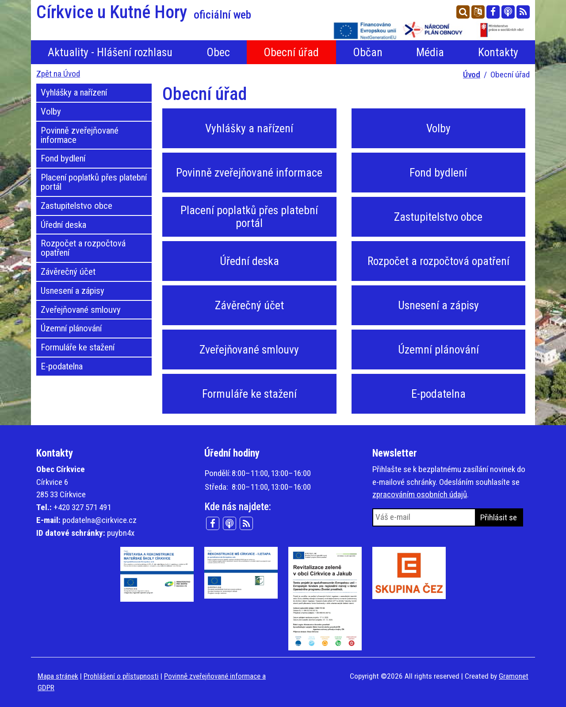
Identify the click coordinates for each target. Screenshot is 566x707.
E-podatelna (62, 366)
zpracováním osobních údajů (419, 494)
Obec (218, 52)
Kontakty (498, 52)
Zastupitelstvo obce (76, 205)
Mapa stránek (58, 676)
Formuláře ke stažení (78, 347)
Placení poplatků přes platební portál (94, 182)
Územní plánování (71, 328)
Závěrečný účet (68, 271)
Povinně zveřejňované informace (80, 135)
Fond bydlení (63, 158)
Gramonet (513, 676)
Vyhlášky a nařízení (74, 92)
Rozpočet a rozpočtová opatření (83, 248)
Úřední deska (63, 224)
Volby (51, 111)
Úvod (471, 74)
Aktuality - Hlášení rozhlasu (110, 52)
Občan (367, 52)
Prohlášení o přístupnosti (121, 676)
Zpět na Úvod (58, 74)
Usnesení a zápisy (72, 290)
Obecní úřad (291, 52)
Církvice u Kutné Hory (143, 12)
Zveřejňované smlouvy (81, 309)
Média (430, 52)
